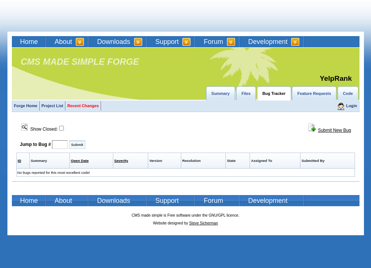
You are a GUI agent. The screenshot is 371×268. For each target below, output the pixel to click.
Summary (220, 93)
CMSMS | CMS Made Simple (65, 16)
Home (29, 41)
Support (167, 41)
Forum (213, 41)
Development (267, 41)
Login (351, 105)
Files (246, 93)
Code (348, 93)
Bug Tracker (274, 93)
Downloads (113, 41)
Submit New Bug (334, 130)
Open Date (80, 161)
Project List (53, 105)
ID (20, 161)
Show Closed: (42, 129)
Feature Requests (314, 93)
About (63, 41)
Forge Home (26, 105)
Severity (121, 161)
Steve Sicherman (203, 223)
